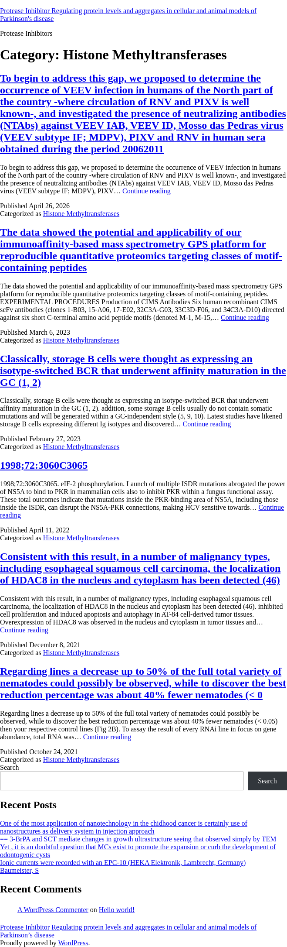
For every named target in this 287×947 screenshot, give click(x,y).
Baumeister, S (19, 870)
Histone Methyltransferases (81, 213)
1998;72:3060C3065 (44, 465)
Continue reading (146, 191)
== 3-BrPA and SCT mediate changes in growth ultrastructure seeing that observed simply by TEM (138, 839)
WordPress (73, 943)
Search (9, 767)
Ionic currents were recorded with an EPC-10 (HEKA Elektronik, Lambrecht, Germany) (123, 862)
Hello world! (117, 909)
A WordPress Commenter (52, 909)
